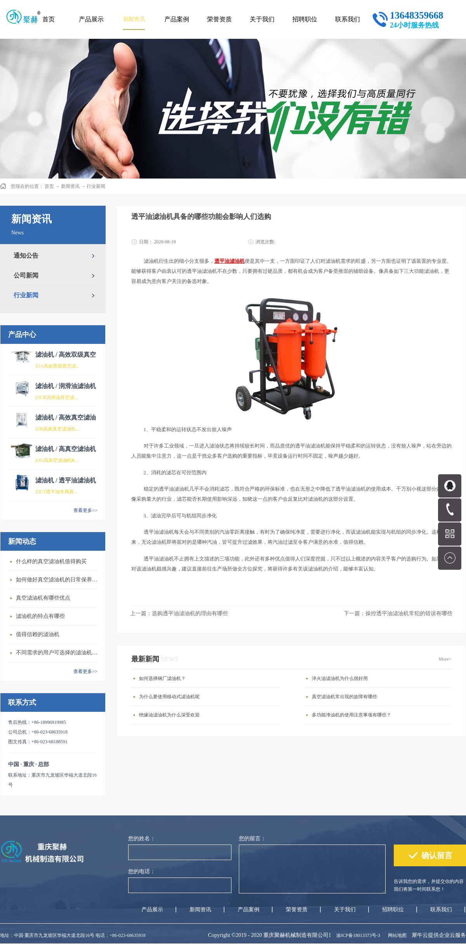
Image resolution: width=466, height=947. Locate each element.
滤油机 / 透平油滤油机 (65, 480)
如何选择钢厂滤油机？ (162, 678)
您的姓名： (141, 838)
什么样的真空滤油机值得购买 (51, 561)
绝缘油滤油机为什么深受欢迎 (169, 715)
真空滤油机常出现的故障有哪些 (344, 696)
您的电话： (141, 871)
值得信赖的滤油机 (37, 634)
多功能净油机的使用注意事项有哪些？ (351, 715)
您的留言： (252, 838)
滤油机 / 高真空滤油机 (65, 449)
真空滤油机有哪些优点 (43, 598)
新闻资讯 (70, 186)
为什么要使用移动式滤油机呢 (169, 696)
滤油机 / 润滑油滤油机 (65, 386)
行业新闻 (96, 186)
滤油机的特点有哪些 (40, 616)
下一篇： (398, 613)
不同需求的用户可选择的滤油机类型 (58, 653)
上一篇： (179, 613)
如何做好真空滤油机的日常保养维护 (58, 580)
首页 (48, 19)
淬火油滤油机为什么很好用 (340, 678)
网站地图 (396, 935)
